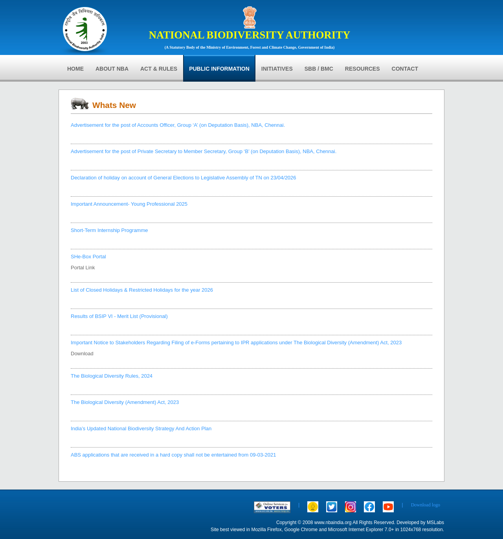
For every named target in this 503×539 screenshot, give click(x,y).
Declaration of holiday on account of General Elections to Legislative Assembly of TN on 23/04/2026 (183, 178)
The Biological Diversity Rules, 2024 (111, 376)
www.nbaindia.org (333, 522)
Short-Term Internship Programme (109, 230)
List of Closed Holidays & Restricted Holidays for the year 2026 (142, 290)
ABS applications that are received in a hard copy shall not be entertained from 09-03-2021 (173, 455)
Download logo (425, 505)
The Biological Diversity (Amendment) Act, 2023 (125, 402)
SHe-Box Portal (88, 256)
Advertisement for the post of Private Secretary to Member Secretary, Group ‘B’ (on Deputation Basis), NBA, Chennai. (203, 151)
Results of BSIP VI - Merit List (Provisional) (119, 316)
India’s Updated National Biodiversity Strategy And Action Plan (141, 428)
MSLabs (435, 522)
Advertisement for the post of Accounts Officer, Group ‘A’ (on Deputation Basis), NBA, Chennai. (178, 125)
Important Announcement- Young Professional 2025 (129, 204)
